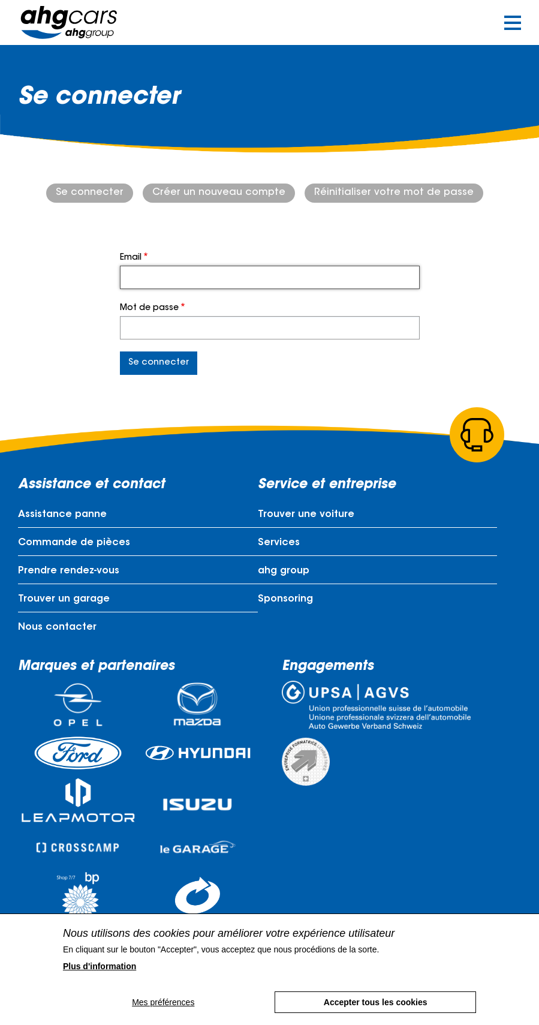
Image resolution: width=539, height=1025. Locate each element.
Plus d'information (99, 966)
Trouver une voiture (306, 514)
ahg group (283, 571)
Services (279, 543)
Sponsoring (285, 599)
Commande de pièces (74, 543)
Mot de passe (149, 308)
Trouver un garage (64, 599)
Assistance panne (62, 514)
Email (130, 258)
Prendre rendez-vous (68, 571)
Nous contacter (57, 627)
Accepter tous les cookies (375, 1002)
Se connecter (90, 192)
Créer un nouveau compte (218, 192)
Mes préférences (163, 1002)
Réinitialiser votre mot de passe (394, 192)
